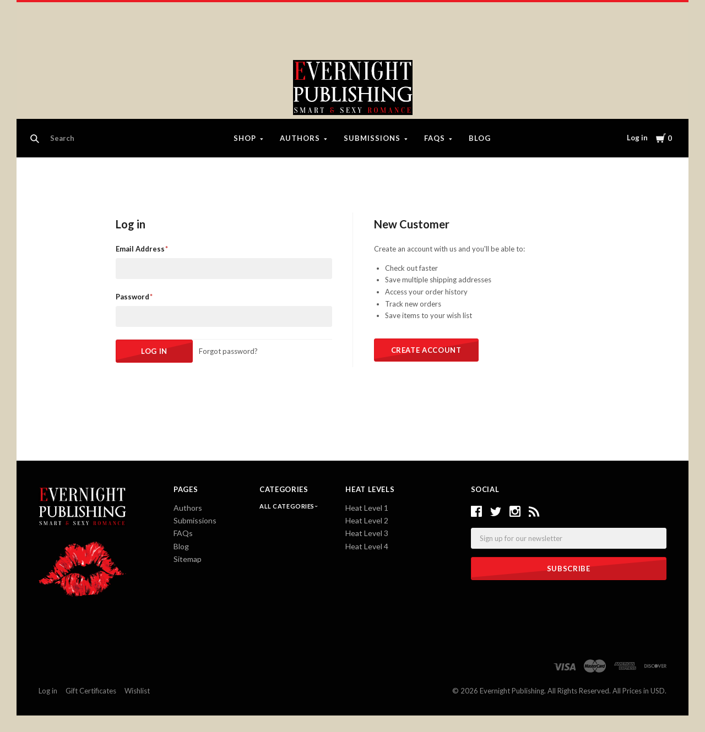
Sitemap (187, 559)
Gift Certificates (91, 690)
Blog (480, 138)
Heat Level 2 (366, 520)
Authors (300, 138)
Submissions (372, 138)
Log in (637, 137)
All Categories (287, 506)
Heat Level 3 (366, 533)
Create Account (426, 350)
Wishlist (137, 690)
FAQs (434, 138)
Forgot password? (228, 351)
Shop (245, 138)
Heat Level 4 (366, 546)
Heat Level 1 (366, 507)
